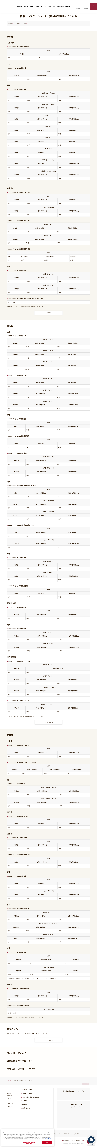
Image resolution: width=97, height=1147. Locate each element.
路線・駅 (19, 6)
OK (47, 1142)
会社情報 (24, 1100)
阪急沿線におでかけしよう (20, 1061)
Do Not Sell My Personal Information (29, 1143)
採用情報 (25, 1104)
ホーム (9, 1080)
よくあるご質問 (75, 1133)
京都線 (24, 23)
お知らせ (9, 1098)
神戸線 (10, 23)
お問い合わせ (26, 1108)
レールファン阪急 (46, 6)
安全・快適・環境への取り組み (61, 6)
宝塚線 (17, 23)
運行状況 (78, 6)
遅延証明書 (86, 6)
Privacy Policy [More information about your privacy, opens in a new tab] (48, 1138)
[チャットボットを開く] (91, 1140)
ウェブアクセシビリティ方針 (63, 1133)
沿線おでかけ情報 (34, 6)
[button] (93, 6)
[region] (27, 1137)
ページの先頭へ (48, 312)
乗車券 (26, 6)
